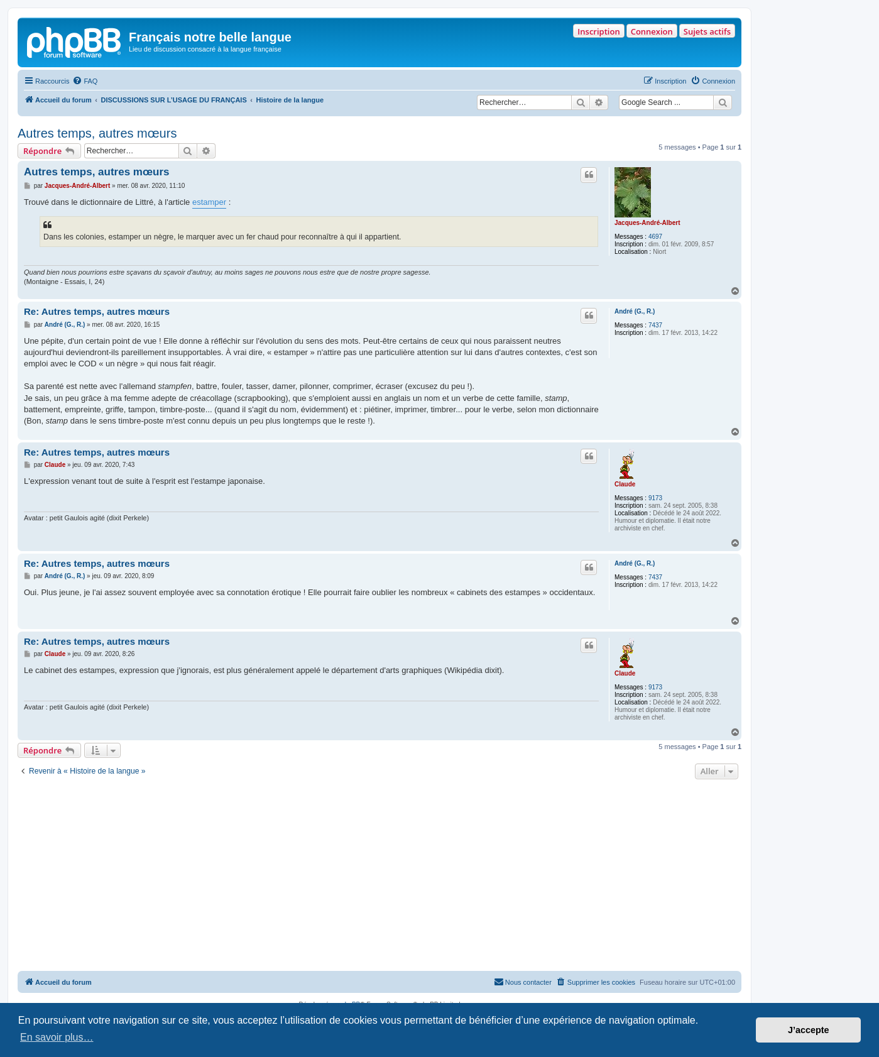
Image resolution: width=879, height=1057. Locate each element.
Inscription (598, 31)
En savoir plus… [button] (57, 1037)
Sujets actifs (707, 31)
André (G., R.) (634, 311)
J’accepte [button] (808, 1030)
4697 (655, 236)
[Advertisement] (379, 877)
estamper (209, 202)
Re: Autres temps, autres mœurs (97, 311)
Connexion (652, 31)
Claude (624, 484)
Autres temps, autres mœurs (97, 133)
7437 (655, 325)
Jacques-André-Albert (647, 222)
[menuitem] (84, 81)
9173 (655, 498)
